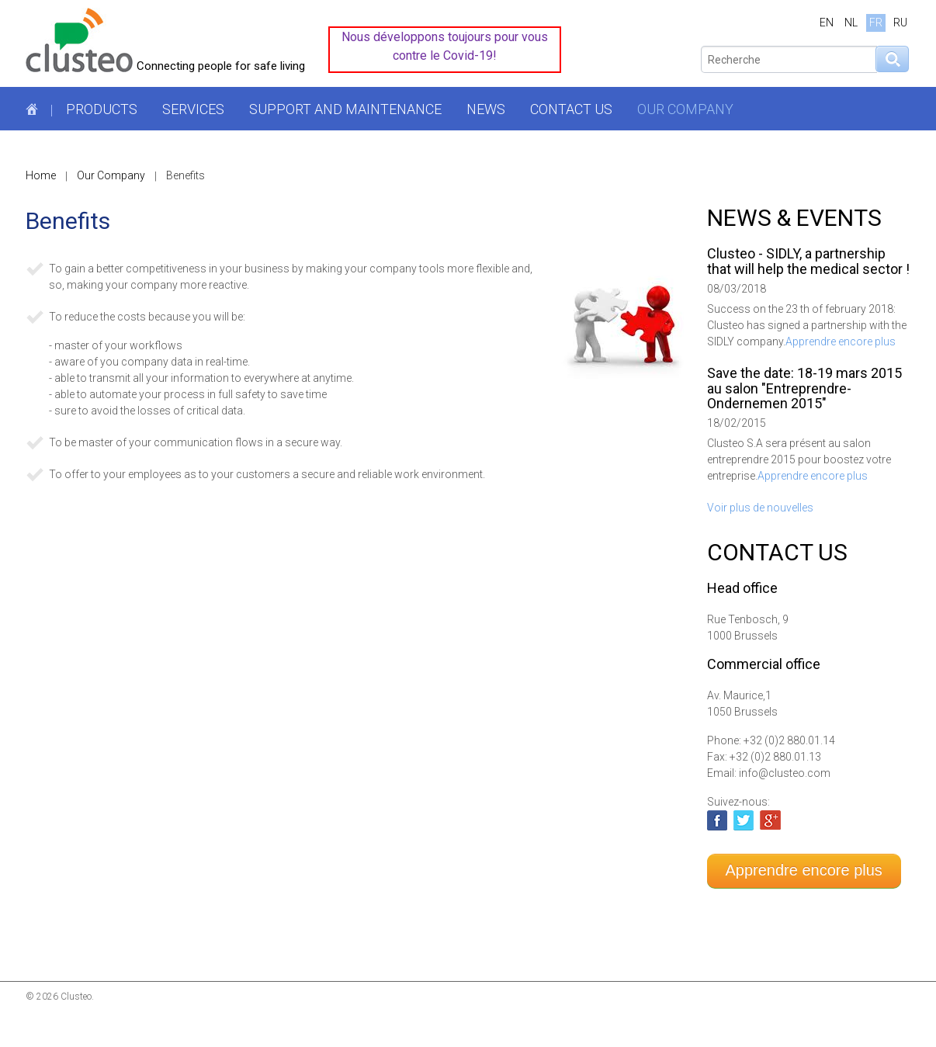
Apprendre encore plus (840, 341)
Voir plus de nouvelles (760, 507)
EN (827, 22)
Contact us (571, 109)
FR (875, 22)
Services (193, 109)
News (485, 109)
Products (101, 109)
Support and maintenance (345, 109)
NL (851, 22)
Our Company (685, 109)
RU (900, 22)
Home (41, 175)
